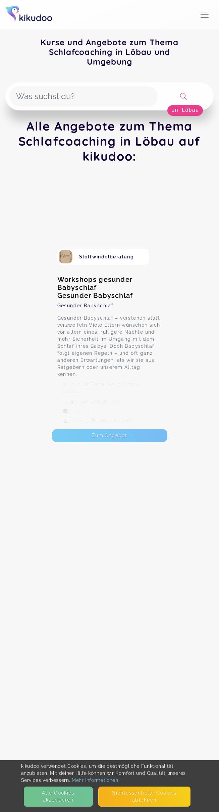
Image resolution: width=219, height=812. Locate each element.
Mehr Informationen (95, 780)
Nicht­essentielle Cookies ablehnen (144, 796)
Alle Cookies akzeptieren (58, 796)
